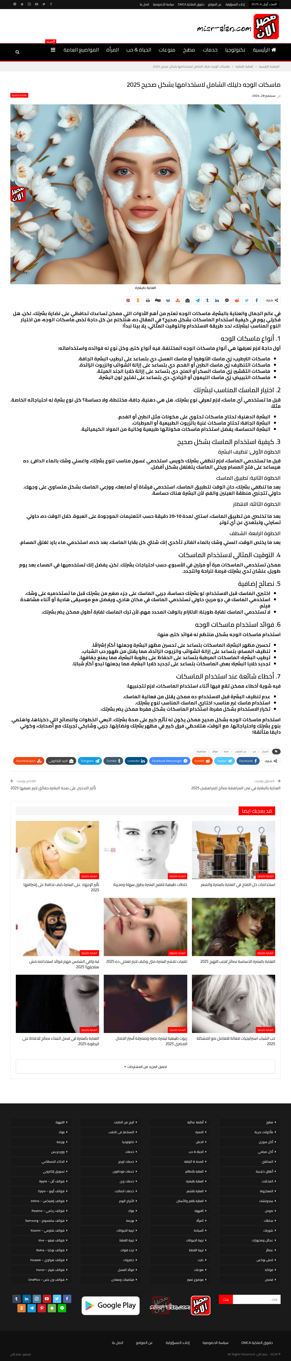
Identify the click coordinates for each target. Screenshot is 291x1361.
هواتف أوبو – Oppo (51, 1191)
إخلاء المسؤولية (235, 4)
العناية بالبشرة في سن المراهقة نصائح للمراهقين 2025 (236, 788)
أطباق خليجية (264, 1171)
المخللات (267, 1181)
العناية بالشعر (195, 1191)
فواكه (269, 1270)
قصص (269, 1280)
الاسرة (199, 1132)
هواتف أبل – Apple (52, 1181)
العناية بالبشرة (19, 95)
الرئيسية (264, 49)
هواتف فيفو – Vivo (51, 1240)
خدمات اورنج (126, 1162)
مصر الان (15, 1354)
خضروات (128, 1260)
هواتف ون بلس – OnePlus (46, 1280)
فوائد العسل (126, 1270)
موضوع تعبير (195, 1280)
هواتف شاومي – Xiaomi (48, 1230)
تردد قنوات (127, 1250)
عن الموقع (215, 4)
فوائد (215, 751)
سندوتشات (266, 1201)
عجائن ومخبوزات (262, 1240)
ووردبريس (58, 1152)
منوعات (167, 49)
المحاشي (267, 1162)
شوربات (268, 1230)
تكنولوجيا (235, 49)
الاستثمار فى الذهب (121, 1132)
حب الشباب (240, 751)
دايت (201, 1260)
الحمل (200, 1142)
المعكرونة (266, 1191)
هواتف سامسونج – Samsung (45, 1221)
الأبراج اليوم (126, 1201)
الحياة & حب (138, 49)
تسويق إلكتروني (54, 1171)
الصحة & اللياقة (194, 1162)
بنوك (131, 1211)
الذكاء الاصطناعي (53, 1162)
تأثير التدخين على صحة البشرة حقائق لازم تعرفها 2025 (53, 788)
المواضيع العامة (81, 49)
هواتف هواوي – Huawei (47, 1260)
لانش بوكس (265, 1260)
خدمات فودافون (123, 1171)
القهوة (199, 1211)
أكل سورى (266, 1142)
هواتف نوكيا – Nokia (50, 1250)
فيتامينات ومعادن (122, 1280)
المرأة (112, 49)
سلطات (268, 1221)
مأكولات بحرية (263, 1132)
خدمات (210, 49)
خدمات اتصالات (124, 1191)
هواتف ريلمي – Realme (48, 1211)
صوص (269, 1211)
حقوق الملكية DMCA (191, 4)
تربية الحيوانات (195, 1240)
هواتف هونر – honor (50, 1270)
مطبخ (189, 49)
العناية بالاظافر (194, 1171)
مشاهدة (201, 751)
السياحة (199, 1230)
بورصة (130, 1221)
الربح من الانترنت (124, 1122)
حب (254, 751)
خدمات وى (127, 1181)
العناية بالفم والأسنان (190, 1201)
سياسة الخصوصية (163, 4)
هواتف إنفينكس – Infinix (48, 1201)
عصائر (269, 1250)
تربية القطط (196, 1250)
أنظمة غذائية (195, 1122)
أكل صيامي (265, 1152)
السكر (265, 751)
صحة (226, 751)
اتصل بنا (144, 4)
